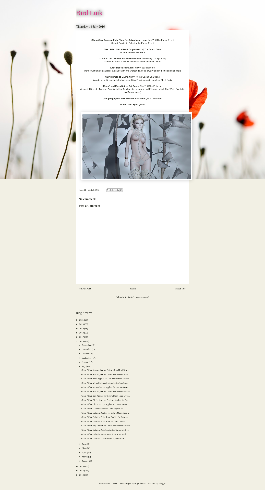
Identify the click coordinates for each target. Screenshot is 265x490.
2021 (81, 320)
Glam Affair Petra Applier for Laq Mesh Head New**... (105, 378)
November (87, 349)
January (85, 461)
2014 (81, 470)
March (85, 456)
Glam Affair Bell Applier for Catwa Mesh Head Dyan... (105, 396)
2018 (81, 332)
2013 (81, 475)
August (85, 362)
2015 (81, 466)
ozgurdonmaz (141, 483)
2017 (81, 337)
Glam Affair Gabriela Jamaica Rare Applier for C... (103, 438)
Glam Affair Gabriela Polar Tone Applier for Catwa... (104, 417)
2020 (81, 324)
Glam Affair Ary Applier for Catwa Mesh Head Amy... (105, 374)
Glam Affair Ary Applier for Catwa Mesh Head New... (105, 370)
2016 (81, 341)
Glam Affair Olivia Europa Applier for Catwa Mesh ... (105, 404)
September (87, 358)
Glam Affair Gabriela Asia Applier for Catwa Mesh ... (105, 430)
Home (133, 288)
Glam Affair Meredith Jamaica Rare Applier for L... (104, 408)
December (87, 345)
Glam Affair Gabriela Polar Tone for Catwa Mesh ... (104, 421)
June (84, 444)
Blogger (162, 483)
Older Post (180, 288)
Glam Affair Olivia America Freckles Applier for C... (104, 400)
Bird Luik (89, 13)
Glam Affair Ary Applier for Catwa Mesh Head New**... (106, 391)
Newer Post (85, 288)
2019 (81, 328)
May (84, 448)
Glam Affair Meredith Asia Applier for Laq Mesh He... (105, 387)
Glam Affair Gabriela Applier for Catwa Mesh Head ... (105, 413)
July (84, 366)
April (84, 452)
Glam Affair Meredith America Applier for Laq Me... (104, 383)
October (86, 353)
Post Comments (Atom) (138, 297)
